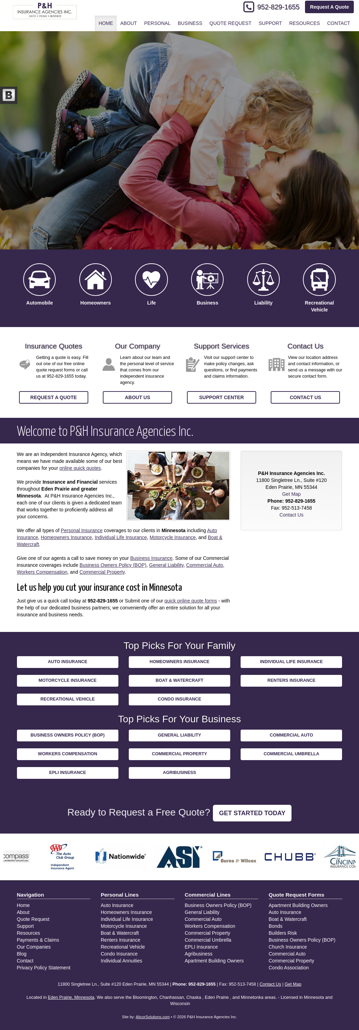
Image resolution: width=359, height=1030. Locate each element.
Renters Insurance (292, 680)
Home (106, 23)
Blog (22, 954)
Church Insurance (288, 947)
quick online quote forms (190, 601)
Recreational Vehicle (68, 699)
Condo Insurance (179, 699)
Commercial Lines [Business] (208, 895)
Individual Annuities (121, 960)
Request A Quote (329, 7)
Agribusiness (179, 772)
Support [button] (270, 23)
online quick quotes (80, 468)
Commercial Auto (204, 565)
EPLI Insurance (67, 772)
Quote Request (33, 919)
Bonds (275, 926)
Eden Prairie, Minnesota (71, 997)
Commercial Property (102, 572)
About (128, 23)
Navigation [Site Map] (30, 895)
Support (25, 926)
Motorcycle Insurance (173, 537)
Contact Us (305, 397)
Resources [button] (304, 23)
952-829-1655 (278, 7)
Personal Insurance (82, 530)
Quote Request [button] (230, 23)
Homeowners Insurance (66, 537)
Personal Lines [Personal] (120, 895)
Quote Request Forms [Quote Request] (296, 895)
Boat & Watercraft (179, 680)
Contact (338, 23)
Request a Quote (53, 397)
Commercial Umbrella (291, 753)
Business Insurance (151, 558)
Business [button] (190, 23)
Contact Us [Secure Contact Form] (291, 515)
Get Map (291, 494)
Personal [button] (157, 23)
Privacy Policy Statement (44, 967)
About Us (137, 397)
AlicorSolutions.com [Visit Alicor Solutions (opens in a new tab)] (153, 1017)
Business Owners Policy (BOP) (113, 565)
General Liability (166, 565)
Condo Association (289, 967)
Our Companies (34, 947)
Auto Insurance (67, 661)
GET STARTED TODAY (252, 813)
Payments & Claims (38, 940)
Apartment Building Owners (214, 960)
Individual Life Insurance (121, 537)
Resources (28, 933)
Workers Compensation (42, 572)
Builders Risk (283, 933)
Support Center (221, 397)
